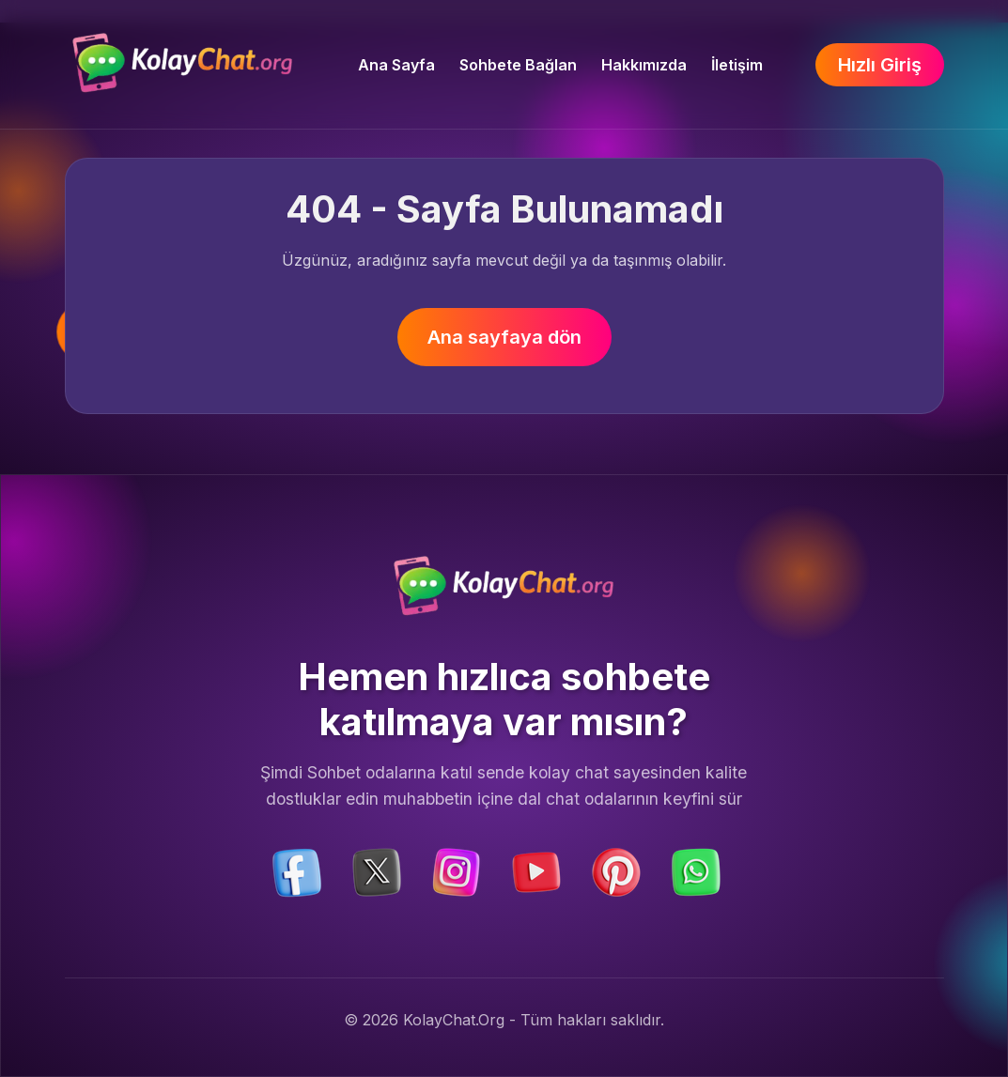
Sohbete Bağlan (518, 64)
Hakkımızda (644, 64)
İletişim (737, 64)
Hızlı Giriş (880, 65)
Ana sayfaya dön (504, 337)
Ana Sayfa (396, 64)
